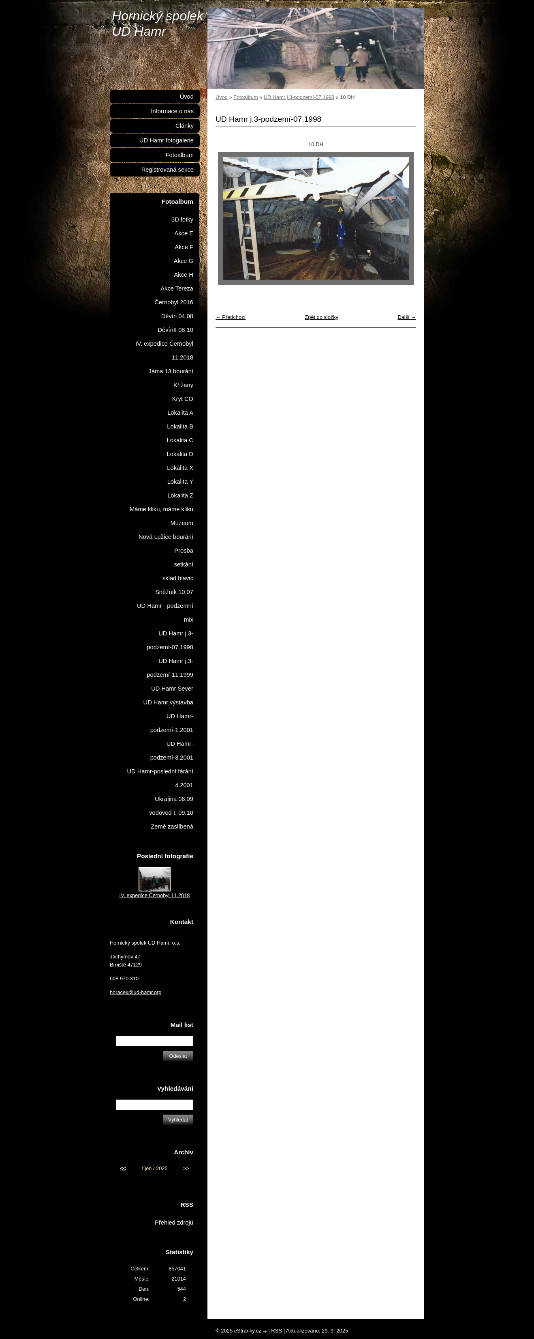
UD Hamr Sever (172, 688)
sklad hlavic (177, 578)
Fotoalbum (245, 97)
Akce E (183, 233)
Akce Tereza (176, 288)
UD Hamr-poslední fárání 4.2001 (160, 778)
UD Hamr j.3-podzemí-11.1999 (170, 668)
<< (123, 1168)
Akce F (184, 247)
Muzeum (182, 523)
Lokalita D (180, 454)
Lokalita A (180, 412)
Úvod (222, 97)
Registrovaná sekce (167, 169)
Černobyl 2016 (173, 302)
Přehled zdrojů (174, 1222)
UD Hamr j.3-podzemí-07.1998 (299, 97)
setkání (183, 564)
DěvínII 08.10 (175, 330)
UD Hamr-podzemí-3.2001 (171, 751)
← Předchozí (231, 317)
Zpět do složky (321, 317)
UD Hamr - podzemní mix (165, 613)
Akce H (183, 274)
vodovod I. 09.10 (171, 812)
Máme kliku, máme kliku (161, 509)
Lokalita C (180, 440)
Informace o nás (172, 111)
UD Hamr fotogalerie (166, 140)
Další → (406, 317)
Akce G (183, 261)
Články (184, 126)
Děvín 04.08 (177, 316)
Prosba (183, 550)
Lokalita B (180, 426)
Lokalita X (180, 468)
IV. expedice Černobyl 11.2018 (164, 350)
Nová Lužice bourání (166, 537)
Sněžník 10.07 (174, 592)
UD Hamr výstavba (168, 702)
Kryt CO (182, 399)
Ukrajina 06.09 (174, 799)
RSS (276, 1331)
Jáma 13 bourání (171, 371)
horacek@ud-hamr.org (136, 992)
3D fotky (182, 219)
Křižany (183, 385)
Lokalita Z (180, 495)
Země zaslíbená (172, 826)
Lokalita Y (180, 481)
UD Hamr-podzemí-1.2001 (171, 723)
